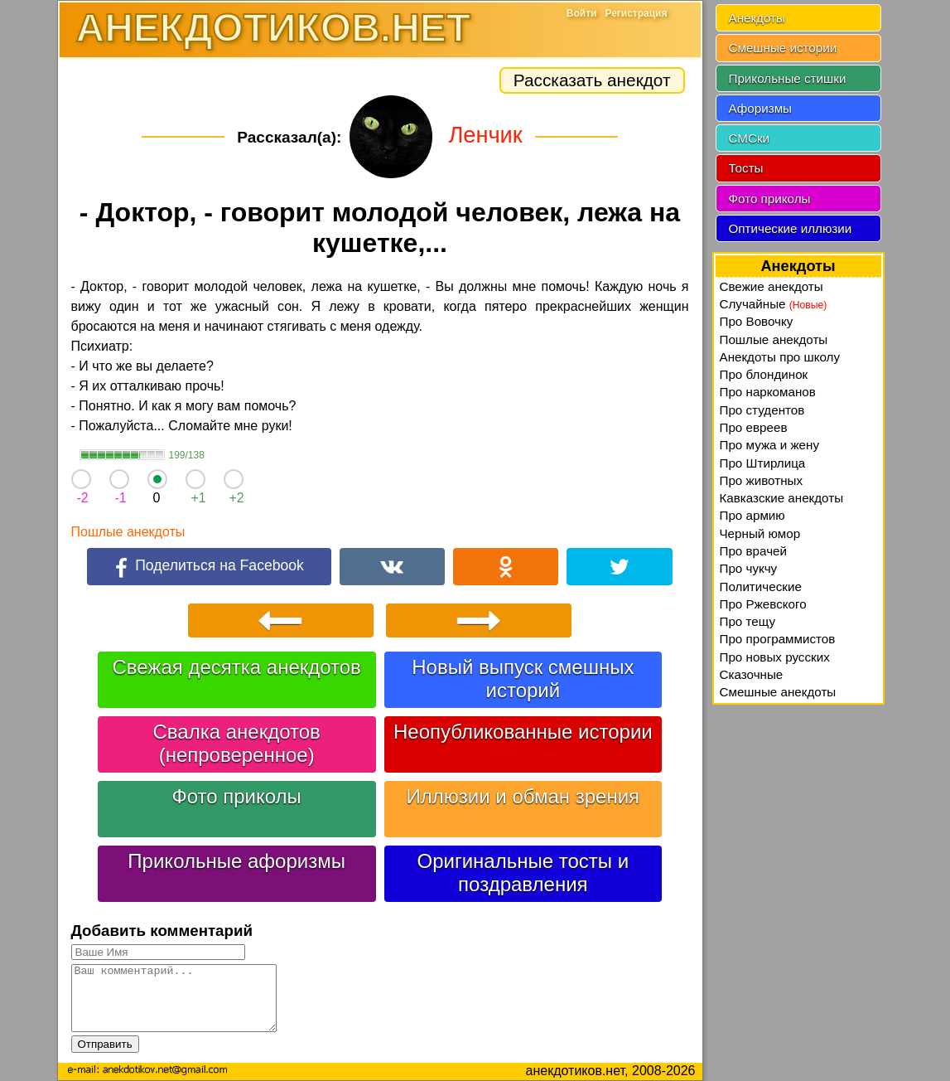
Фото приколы (236, 796)
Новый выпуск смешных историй (523, 678)
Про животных (761, 480)
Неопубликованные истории (523, 731)
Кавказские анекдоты (782, 498)
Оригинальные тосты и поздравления (523, 872)
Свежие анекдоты (771, 286)
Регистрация (636, 13)
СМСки (749, 138)
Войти (582, 13)
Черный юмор (760, 533)
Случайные (773, 304)
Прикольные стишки (787, 78)
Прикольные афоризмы (236, 861)
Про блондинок (764, 374)
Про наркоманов (768, 392)
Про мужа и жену (770, 445)
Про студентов (762, 410)
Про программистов (778, 639)
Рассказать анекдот (592, 80)
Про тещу (748, 621)
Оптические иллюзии (790, 228)
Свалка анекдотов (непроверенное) (237, 743)
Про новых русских (775, 657)
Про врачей (754, 551)
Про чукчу (749, 568)
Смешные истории (783, 48)
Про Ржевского (763, 604)
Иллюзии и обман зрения (523, 796)
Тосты (746, 168)
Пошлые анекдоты (128, 532)
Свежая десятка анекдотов (236, 667)
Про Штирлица (763, 463)
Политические (761, 586)
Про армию (752, 515)
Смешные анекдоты (778, 692)
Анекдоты (757, 18)
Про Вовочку (756, 321)
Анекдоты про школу (780, 357)
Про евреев (754, 427)
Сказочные (752, 674)
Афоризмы (761, 108)
